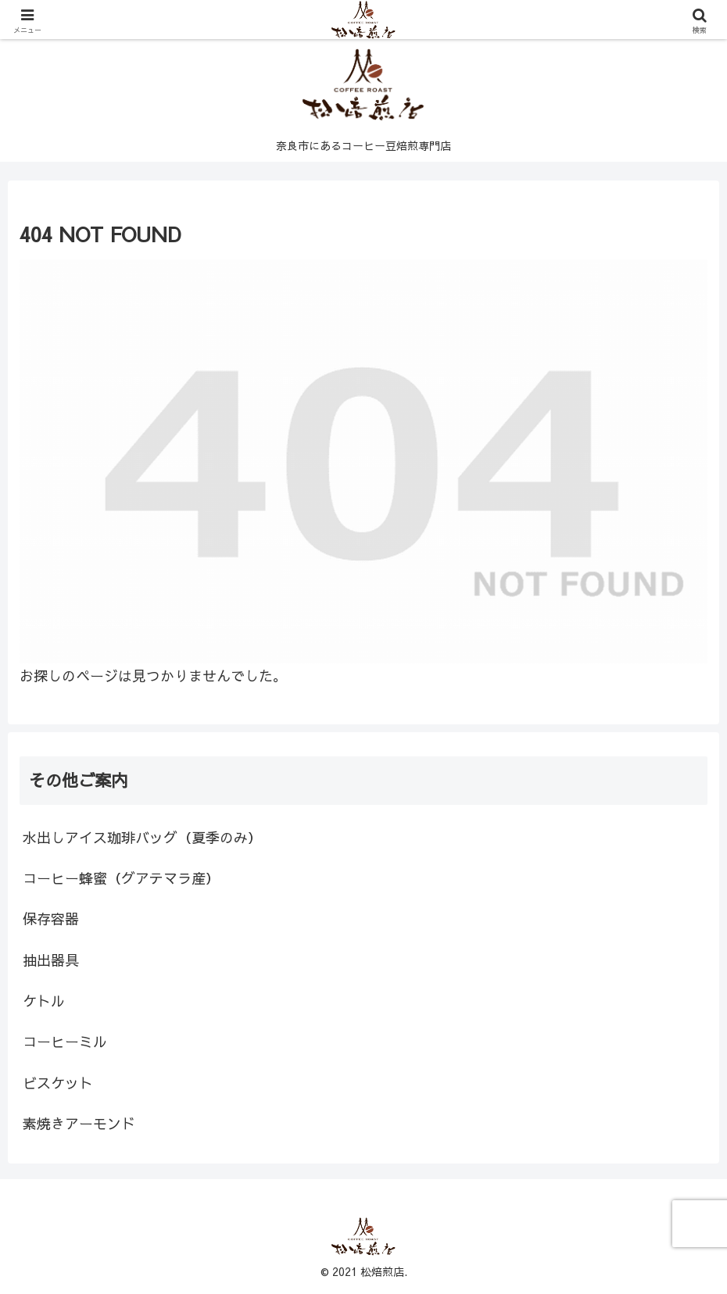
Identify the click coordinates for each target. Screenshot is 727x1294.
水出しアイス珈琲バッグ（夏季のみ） (142, 837)
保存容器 (51, 918)
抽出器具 (51, 960)
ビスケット (58, 1082)
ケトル (44, 1000)
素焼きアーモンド (79, 1123)
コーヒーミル (65, 1041)
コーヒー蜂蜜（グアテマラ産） (121, 878)
